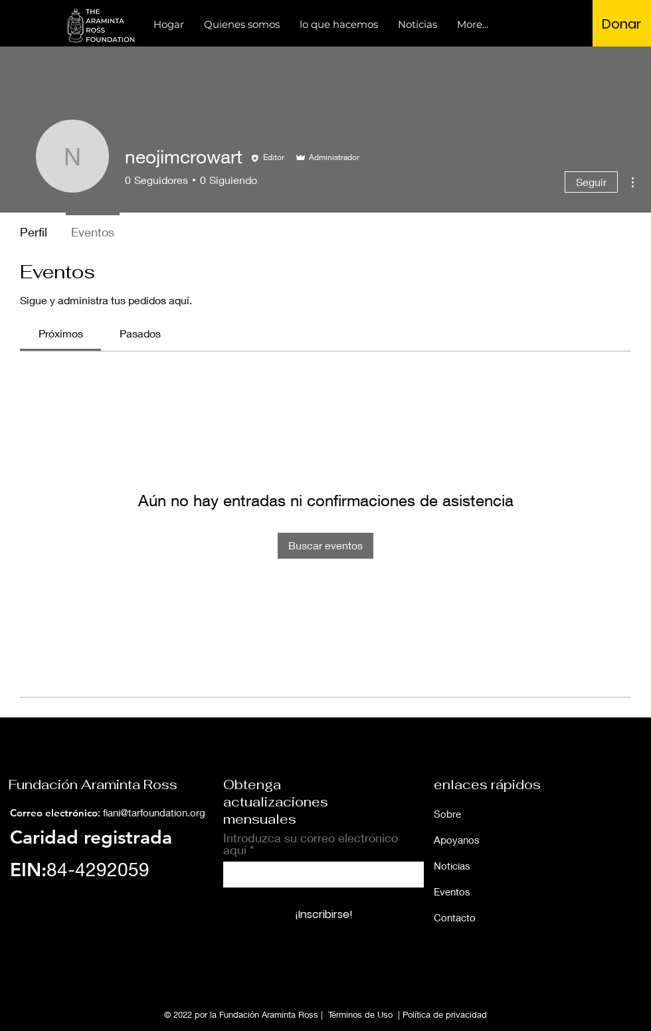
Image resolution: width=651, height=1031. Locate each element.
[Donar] (621, 24)
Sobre (447, 814)
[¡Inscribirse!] (323, 915)
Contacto (455, 917)
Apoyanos (457, 840)
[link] (61, 333)
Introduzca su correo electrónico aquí (310, 844)
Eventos (452, 891)
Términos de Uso (360, 1014)
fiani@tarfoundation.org (154, 812)
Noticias (452, 866)
